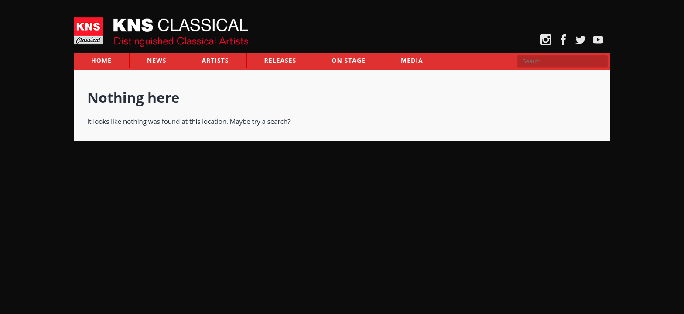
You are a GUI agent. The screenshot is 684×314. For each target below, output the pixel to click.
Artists (215, 61)
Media (412, 61)
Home (101, 61)
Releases (280, 61)
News (156, 61)
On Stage (349, 61)
